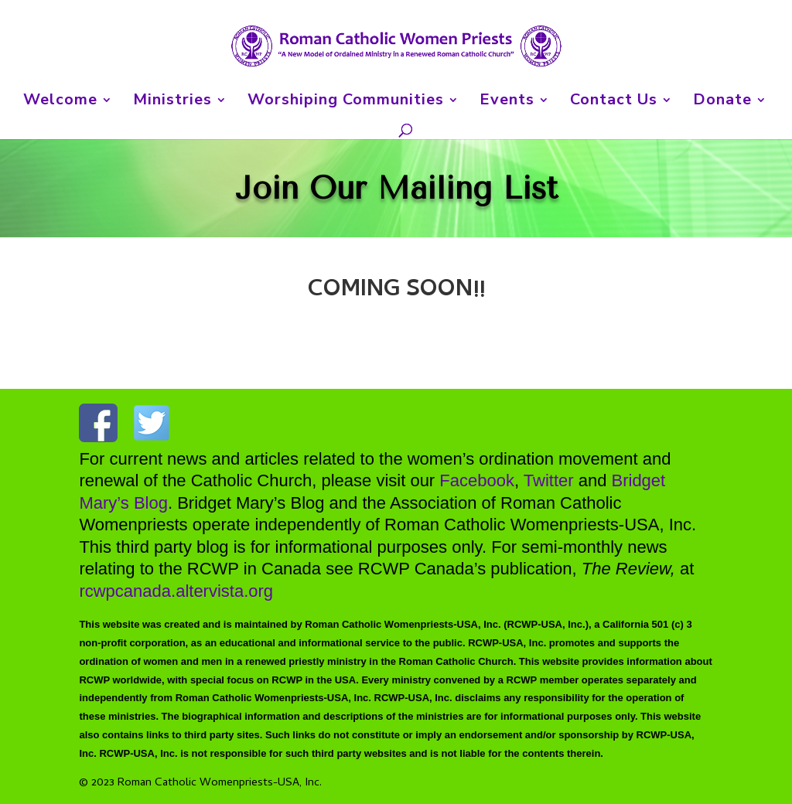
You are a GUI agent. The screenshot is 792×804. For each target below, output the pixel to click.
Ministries (172, 102)
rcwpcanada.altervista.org (176, 590)
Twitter (549, 481)
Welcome (60, 102)
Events (507, 102)
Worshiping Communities (346, 102)
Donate (722, 102)
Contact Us (613, 102)
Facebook (476, 481)
